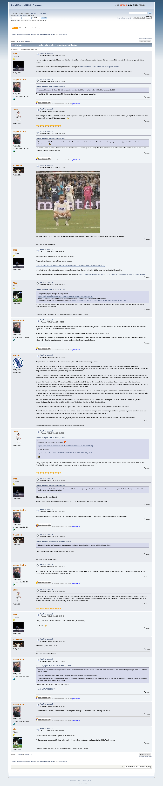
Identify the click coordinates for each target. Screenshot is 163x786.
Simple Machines (90, 781)
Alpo (15, 283)
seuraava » (148, 38)
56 (31, 41)
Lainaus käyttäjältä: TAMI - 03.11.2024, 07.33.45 (51, 289)
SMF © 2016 (81, 781)
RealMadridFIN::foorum (26, 5)
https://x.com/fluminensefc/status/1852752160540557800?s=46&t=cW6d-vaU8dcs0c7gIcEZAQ (112, 274)
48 (19, 41)
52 (28, 41)
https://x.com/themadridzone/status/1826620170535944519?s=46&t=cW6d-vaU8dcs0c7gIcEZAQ (65, 446)
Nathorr (16, 355)
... (17, 41)
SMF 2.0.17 (73, 781)
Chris (15, 109)
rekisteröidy (42, 13)
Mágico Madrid (19, 80)
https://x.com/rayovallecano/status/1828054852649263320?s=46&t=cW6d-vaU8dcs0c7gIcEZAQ (65, 453)
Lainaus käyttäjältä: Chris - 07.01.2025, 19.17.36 (51, 485)
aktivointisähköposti (21, 15)
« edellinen (141, 38)
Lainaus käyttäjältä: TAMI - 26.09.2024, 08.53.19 (51, 86)
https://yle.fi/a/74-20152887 (45, 689)
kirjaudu (33, 13)
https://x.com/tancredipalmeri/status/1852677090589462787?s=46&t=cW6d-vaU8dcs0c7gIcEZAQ (70, 265)
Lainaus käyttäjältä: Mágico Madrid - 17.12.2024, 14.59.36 (54, 666)
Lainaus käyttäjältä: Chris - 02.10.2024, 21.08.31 (51, 138)
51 (26, 41)
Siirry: (123, 766)
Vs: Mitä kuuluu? (46, 53)
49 (21, 41)
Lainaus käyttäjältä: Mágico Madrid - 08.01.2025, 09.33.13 (54, 541)
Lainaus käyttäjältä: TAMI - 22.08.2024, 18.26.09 (51, 437)
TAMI (15, 53)
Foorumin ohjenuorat (124, 18)
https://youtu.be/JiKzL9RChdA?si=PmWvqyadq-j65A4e (99, 67)
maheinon (17, 165)
